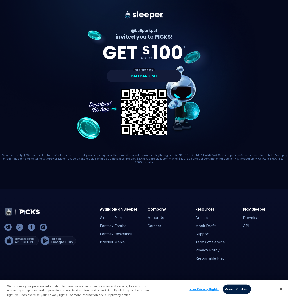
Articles (201, 217)
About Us (156, 217)
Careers (154, 226)
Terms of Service (210, 242)
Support (202, 234)
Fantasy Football (114, 226)
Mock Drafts (205, 226)
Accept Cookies (237, 290)
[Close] (281, 290)
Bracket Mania (112, 242)
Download (251, 217)
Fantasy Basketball (116, 234)
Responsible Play (210, 258)
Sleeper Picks (111, 217)
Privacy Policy (207, 250)
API (246, 226)
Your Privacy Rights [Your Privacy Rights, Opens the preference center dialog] (203, 290)
